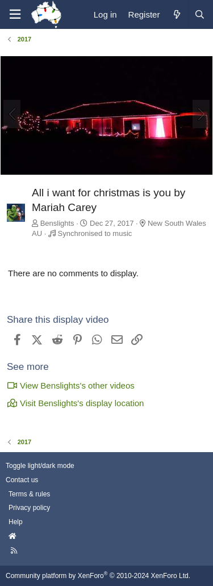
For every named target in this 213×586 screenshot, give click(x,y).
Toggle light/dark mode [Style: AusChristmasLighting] (40, 466)
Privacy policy (29, 508)
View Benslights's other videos (71, 385)
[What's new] (176, 14)
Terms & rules (29, 494)
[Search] (199, 14)
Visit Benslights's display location (75, 403)
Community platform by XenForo (98, 576)
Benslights (57, 223)
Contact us (22, 480)
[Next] (201, 114)
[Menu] (14, 14)
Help (16, 522)
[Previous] (11, 114)
